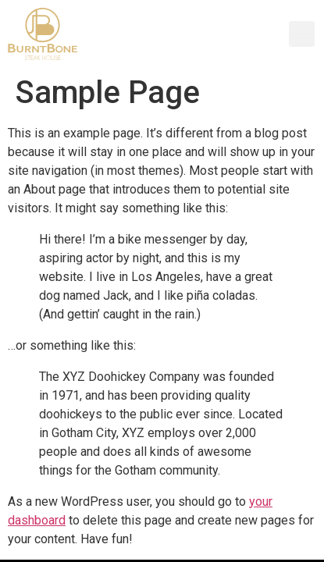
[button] (302, 34)
